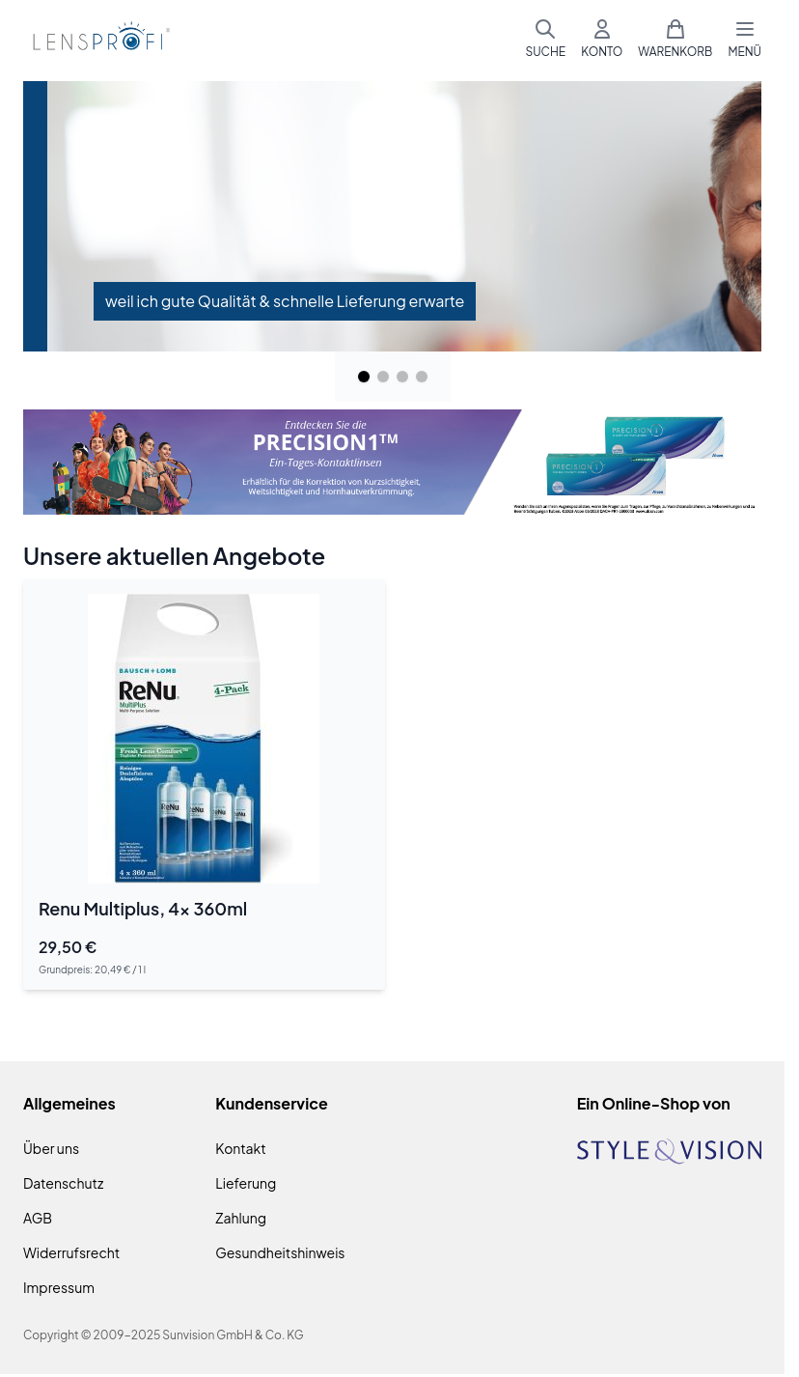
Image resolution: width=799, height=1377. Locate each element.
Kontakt (240, 1148)
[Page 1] (364, 376)
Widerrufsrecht (71, 1252)
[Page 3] (402, 376)
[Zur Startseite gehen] (98, 39)
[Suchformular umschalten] (545, 38)
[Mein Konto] (601, 38)
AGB (37, 1217)
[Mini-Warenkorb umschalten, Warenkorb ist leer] (675, 38)
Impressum (59, 1287)
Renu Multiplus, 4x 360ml (143, 908)
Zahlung (240, 1217)
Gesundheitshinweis (279, 1252)
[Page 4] (421, 376)
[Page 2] (383, 376)
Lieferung (245, 1183)
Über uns (51, 1148)
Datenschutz (63, 1183)
